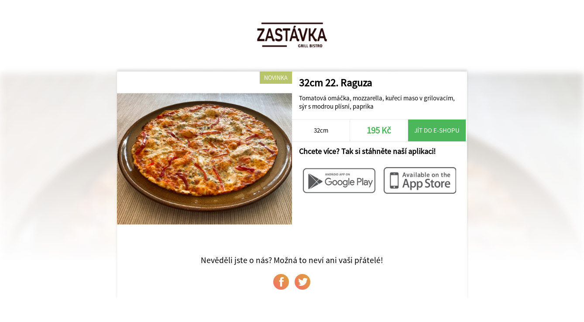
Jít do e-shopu (437, 130)
